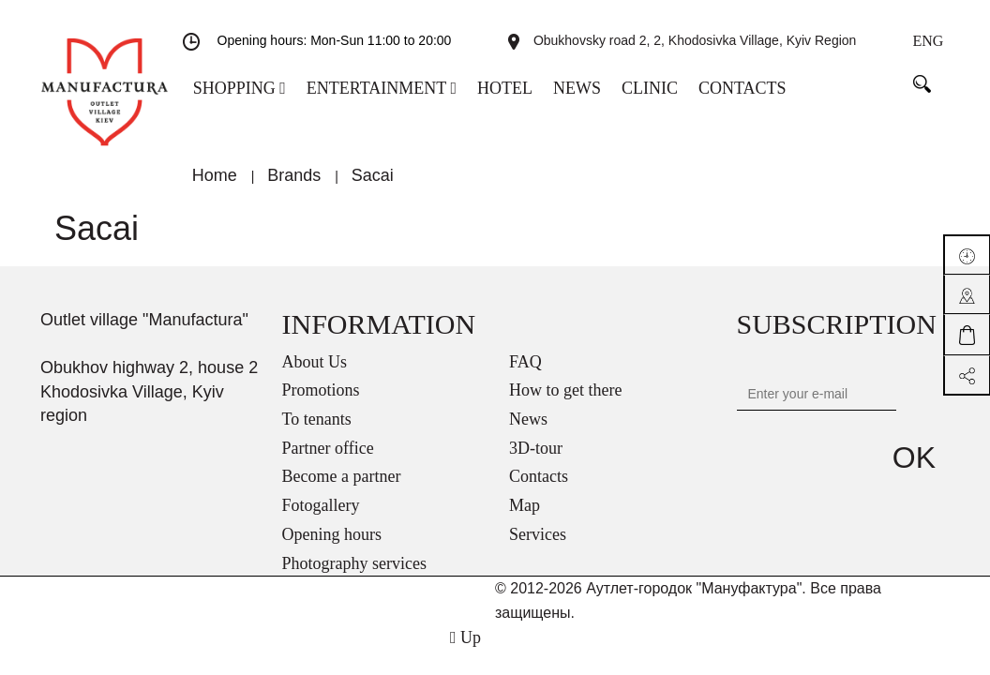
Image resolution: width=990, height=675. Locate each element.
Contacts (538, 488)
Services (537, 546)
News (528, 431)
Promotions (321, 402)
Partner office (328, 460)
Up (465, 649)
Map (524, 517)
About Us (315, 374)
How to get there (565, 402)
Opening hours (332, 546)
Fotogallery (321, 517)
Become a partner (341, 488)
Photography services (354, 575)
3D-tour (535, 460)
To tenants (317, 431)
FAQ (525, 374)
